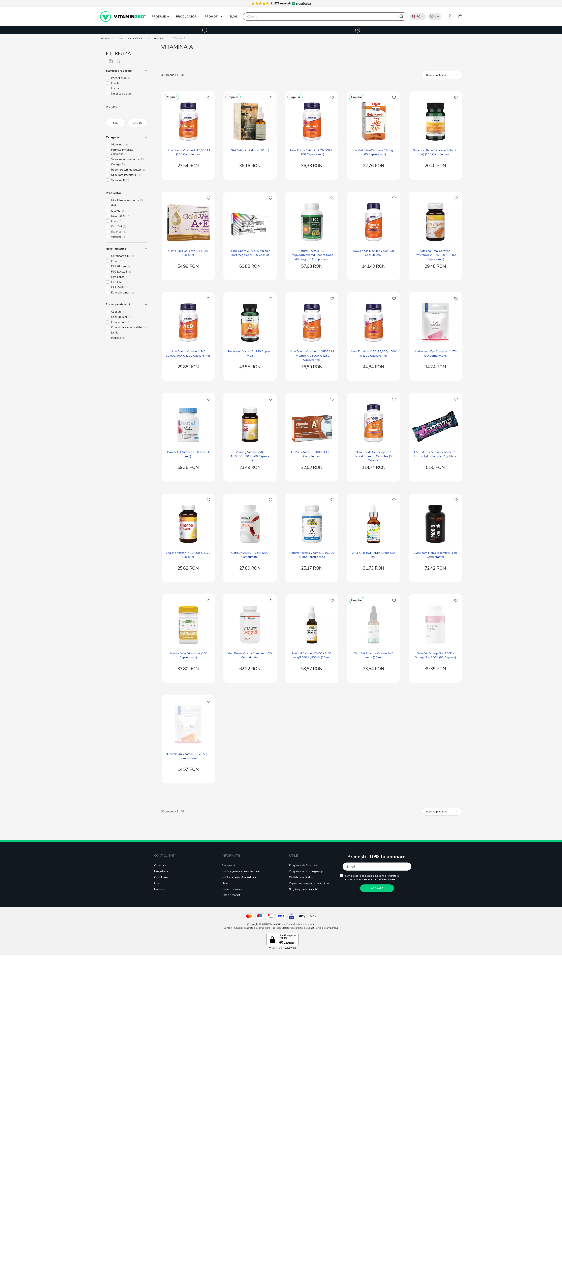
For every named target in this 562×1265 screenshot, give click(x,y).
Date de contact (231, 895)
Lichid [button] (116, 333)
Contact (227, 927)
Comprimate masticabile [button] (128, 327)
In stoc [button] (115, 88)
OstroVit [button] (118, 226)
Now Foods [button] (120, 216)
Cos (156, 883)
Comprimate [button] (120, 322)
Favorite (159, 889)
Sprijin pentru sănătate (131, 38)
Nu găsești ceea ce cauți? (303, 889)
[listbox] (433, 16)
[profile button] (450, 16)
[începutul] (116, 123)
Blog (233, 17)
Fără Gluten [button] (120, 266)
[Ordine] (442, 75)
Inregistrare (161, 871)
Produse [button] (159, 17)
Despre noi (228, 865)
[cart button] (460, 16)
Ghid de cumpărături (301, 877)
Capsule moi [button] (121, 317)
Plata (225, 883)
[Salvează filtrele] (111, 61)
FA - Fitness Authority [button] (127, 200)
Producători (186, 17)
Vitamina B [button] (120, 180)
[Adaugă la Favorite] (209, 97)
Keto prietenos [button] (122, 292)
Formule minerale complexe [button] (122, 152)
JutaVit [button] (117, 211)
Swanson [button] (119, 232)
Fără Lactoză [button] (121, 272)
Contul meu (161, 877)
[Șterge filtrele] (118, 61)
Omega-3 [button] (119, 164)
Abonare (377, 888)
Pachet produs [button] (120, 78)
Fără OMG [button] (119, 282)
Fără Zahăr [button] (119, 287)
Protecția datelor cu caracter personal (293, 927)
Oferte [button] (115, 83)
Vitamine (158, 38)
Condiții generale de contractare (240, 871)
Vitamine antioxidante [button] (128, 159)
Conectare (160, 865)
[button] (281, 3)
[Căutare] (325, 16)
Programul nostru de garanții (306, 871)
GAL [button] (116, 205)
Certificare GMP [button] (123, 256)
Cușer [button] (117, 261)
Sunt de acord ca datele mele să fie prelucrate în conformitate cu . (372, 877)
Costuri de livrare (232, 889)
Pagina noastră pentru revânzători (309, 883)
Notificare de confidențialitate (239, 877)
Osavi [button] (116, 221)
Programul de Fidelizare (303, 865)
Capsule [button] (118, 312)
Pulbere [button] (118, 338)
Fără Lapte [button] (119, 277)
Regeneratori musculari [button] (128, 170)
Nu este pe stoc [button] (121, 94)
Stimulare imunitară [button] (126, 175)
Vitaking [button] (118, 237)
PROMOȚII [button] (212, 17)
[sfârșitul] (137, 123)
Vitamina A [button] (121, 144)
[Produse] (104, 38)
